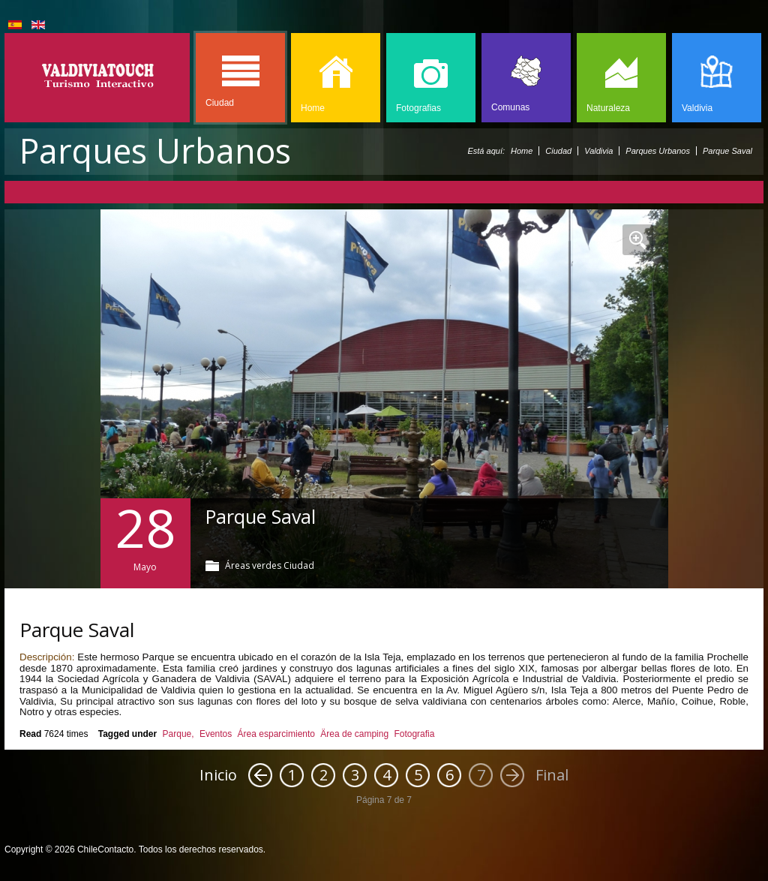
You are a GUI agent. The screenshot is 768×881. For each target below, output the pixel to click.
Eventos (216, 734)
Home (521, 150)
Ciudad (558, 150)
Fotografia (414, 734)
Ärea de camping (354, 734)
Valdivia (598, 150)
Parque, (178, 734)
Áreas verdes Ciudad (269, 565)
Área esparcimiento (276, 734)
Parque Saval (261, 516)
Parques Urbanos (658, 150)
